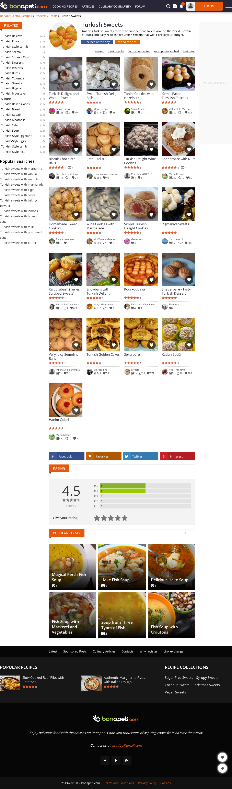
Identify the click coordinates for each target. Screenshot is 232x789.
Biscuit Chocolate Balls (62, 161)
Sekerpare (132, 354)
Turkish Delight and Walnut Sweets (64, 96)
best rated (189, 51)
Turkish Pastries (12, 68)
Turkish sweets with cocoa (18, 195)
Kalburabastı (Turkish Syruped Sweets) (65, 291)
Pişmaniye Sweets (175, 224)
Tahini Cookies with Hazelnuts (139, 96)
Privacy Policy (147, 783)
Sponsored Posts (75, 651)
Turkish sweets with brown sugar (18, 218)
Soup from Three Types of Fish (117, 625)
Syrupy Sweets (207, 678)
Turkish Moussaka (13, 93)
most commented (139, 51)
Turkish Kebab (11, 115)
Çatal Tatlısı (95, 159)
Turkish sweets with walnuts (19, 179)
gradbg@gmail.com (127, 745)
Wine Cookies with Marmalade (100, 226)
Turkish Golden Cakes (103, 354)
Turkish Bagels (11, 88)
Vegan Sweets (175, 692)
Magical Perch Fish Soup (69, 577)
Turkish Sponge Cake (15, 57)
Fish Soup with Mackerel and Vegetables (65, 627)
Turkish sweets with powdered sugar (21, 234)
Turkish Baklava (11, 36)
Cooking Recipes (65, 6)
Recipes (26, 16)
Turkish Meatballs (13, 120)
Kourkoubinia (134, 289)
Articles (88, 6)
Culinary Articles (104, 651)
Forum (140, 6)
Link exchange (173, 651)
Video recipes (127, 42)
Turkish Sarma (11, 52)
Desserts (40, 16)
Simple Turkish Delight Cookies (136, 226)
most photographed (166, 51)
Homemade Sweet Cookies (63, 226)
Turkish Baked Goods (15, 104)
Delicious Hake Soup (169, 579)
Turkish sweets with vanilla (18, 174)
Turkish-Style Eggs (13, 141)
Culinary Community (115, 6)
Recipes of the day (97, 42)
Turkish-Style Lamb (14, 146)
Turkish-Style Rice (13, 152)
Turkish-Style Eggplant (16, 136)
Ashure (6, 99)
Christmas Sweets (206, 685)
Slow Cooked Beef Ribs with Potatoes (43, 680)
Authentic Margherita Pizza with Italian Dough (124, 680)
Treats (53, 16)
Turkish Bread (10, 109)
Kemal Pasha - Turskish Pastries (175, 96)
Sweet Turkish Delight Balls (103, 96)
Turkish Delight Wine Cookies (140, 161)
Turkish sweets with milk (17, 227)
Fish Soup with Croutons (164, 629)
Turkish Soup (10, 130)
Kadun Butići (171, 354)
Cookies (165, 783)
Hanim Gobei (59, 420)
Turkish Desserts (12, 62)
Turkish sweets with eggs (17, 190)
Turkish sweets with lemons (19, 211)
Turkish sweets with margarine (21, 169)
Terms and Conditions (119, 783)
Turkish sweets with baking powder (18, 203)
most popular (116, 51)
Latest (53, 651)
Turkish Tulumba (12, 78)
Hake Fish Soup (115, 579)
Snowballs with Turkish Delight (98, 291)
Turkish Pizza (10, 41)
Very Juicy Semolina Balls (64, 356)
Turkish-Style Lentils (14, 46)
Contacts (127, 651)
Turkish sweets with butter (18, 243)
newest (99, 51)
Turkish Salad (10, 125)
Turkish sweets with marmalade (22, 184)
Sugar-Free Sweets (179, 678)
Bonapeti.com (9, 16)
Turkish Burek (10, 73)
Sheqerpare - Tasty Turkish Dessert (176, 291)
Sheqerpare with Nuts (178, 159)
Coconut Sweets (177, 685)
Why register (148, 651)
